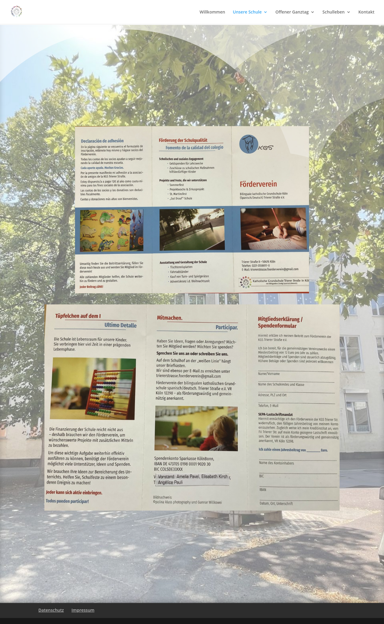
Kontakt (366, 12)
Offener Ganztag (292, 12)
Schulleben (333, 12)
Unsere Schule (247, 12)
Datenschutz (51, 610)
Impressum (82, 610)
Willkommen (212, 12)
